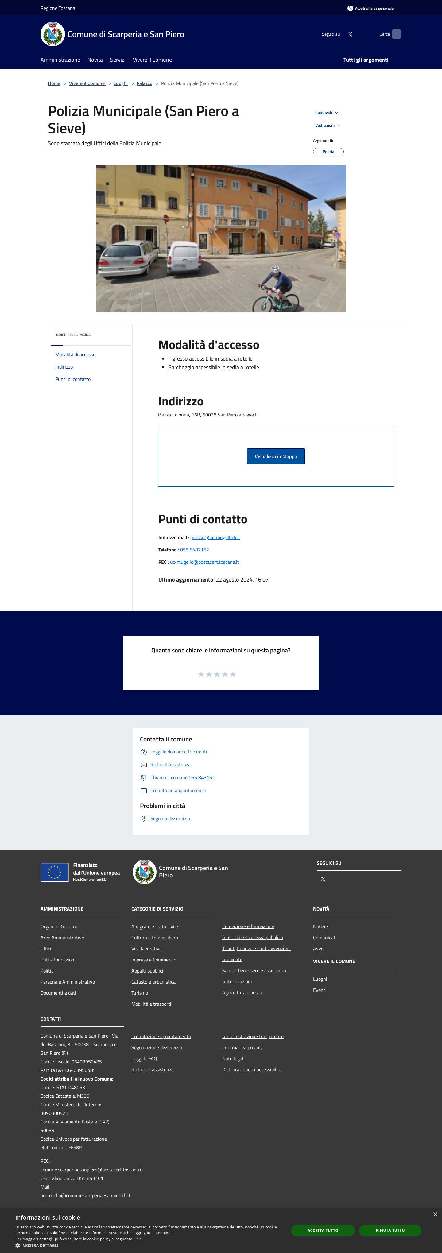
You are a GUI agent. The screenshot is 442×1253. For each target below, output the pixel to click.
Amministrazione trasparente (253, 1036)
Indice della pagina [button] (73, 335)
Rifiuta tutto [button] (390, 1230)
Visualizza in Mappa (276, 456)
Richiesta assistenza (152, 1069)
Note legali (233, 1058)
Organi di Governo (59, 926)
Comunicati (325, 937)
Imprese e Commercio (153, 959)
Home (54, 83)
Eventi (320, 990)
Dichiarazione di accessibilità (252, 1069)
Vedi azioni (329, 125)
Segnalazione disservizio (156, 1047)
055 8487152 (194, 549)
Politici (48, 970)
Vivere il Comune (87, 83)
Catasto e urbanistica (153, 981)
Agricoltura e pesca (242, 992)
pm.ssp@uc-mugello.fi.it (215, 537)
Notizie (320, 926)
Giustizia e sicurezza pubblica (252, 937)
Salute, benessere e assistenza (254, 970)
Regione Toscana (58, 8)
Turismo (139, 992)
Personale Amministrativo (68, 981)
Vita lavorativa (146, 948)
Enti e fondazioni (58, 959)
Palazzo (144, 83)
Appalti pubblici (147, 970)
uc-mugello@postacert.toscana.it (204, 562)
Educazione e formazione (248, 926)
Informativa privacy (242, 1047)
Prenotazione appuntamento (161, 1036)
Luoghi (121, 83)
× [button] (435, 1214)
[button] (148, 1245)
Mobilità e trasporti (151, 1003)
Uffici (46, 948)
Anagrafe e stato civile (154, 926)
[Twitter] (339, 34)
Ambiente (232, 959)
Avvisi (319, 948)
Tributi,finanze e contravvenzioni (256, 948)
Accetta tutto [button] (323, 1230)
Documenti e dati (58, 992)
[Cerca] (394, 34)
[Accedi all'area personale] (370, 8)
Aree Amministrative (62, 937)
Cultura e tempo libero (154, 937)
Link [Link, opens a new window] (137, 1239)
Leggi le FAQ (144, 1058)
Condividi (327, 112)
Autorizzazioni (237, 981)
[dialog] (221, 1230)
